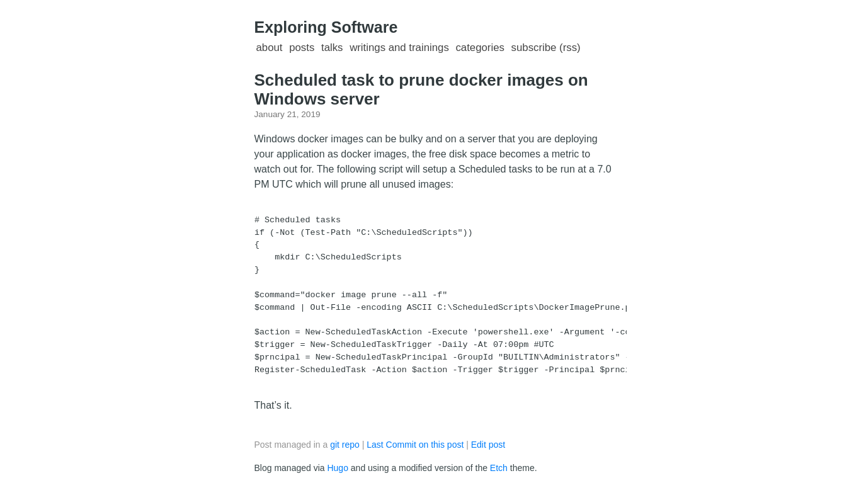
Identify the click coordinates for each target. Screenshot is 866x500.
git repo (345, 445)
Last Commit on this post (416, 445)
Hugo (337, 468)
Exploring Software (326, 27)
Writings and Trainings (399, 48)
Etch (499, 468)
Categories (479, 48)
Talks (332, 48)
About (269, 48)
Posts (301, 48)
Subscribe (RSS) (546, 48)
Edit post (488, 445)
